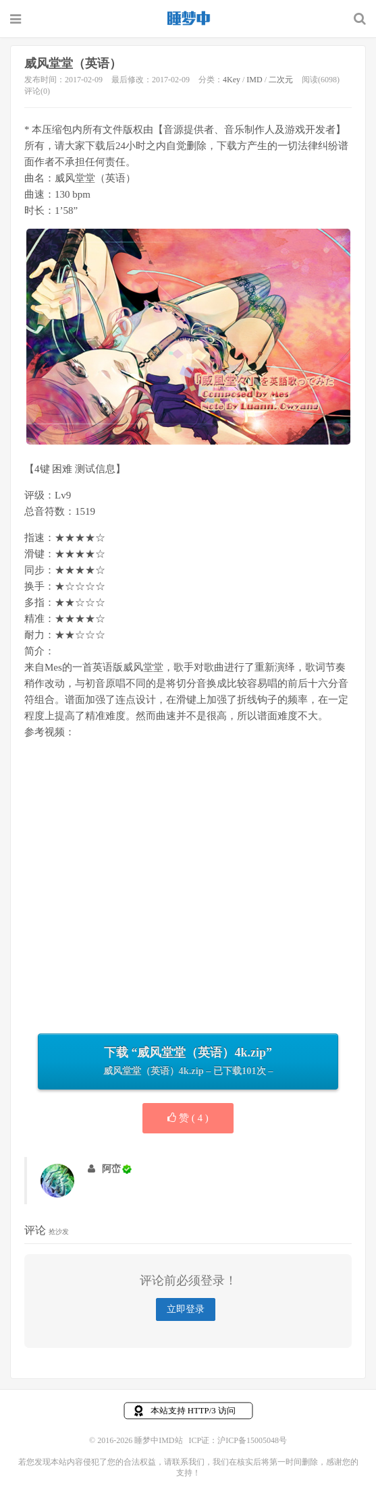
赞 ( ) (188, 1117)
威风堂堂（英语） (73, 63)
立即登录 (186, 1309)
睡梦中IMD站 (188, 18)
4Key (231, 79)
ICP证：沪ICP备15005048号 (238, 1440)
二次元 (281, 79)
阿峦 (111, 1169)
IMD (254, 79)
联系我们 (188, 1462)
